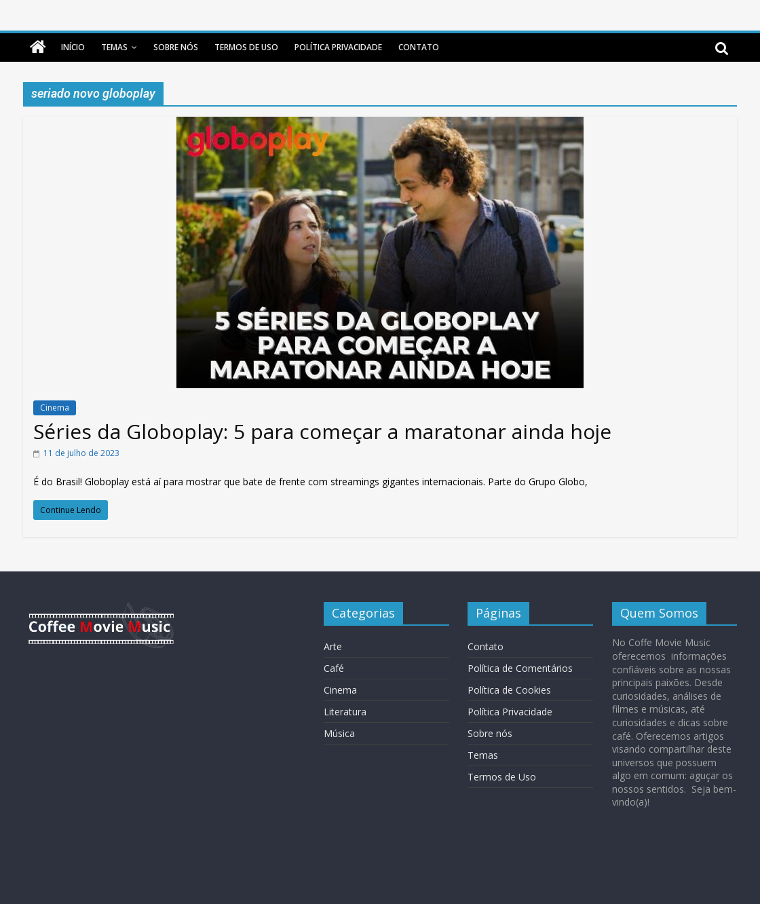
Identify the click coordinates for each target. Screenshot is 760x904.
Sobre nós (175, 47)
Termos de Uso (246, 47)
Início (73, 47)
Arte (333, 646)
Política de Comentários (520, 668)
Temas (114, 47)
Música (339, 733)
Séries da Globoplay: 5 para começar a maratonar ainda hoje (322, 431)
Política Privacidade (338, 47)
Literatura (345, 711)
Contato (418, 47)
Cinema (54, 407)
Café (334, 668)
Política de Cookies (509, 689)
